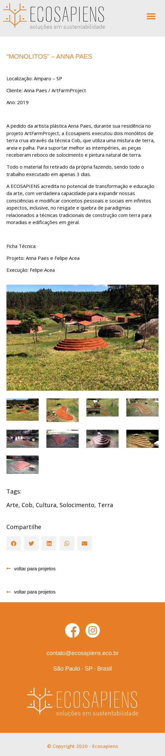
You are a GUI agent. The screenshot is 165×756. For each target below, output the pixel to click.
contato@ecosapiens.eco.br (82, 653)
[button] (151, 16)
